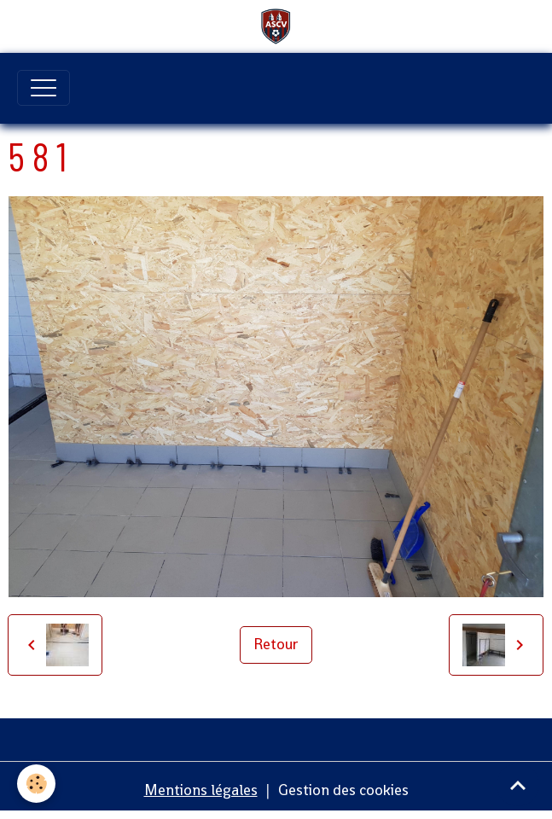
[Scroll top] (518, 785)
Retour (276, 644)
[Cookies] (36, 783)
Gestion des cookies (343, 790)
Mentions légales (201, 790)
